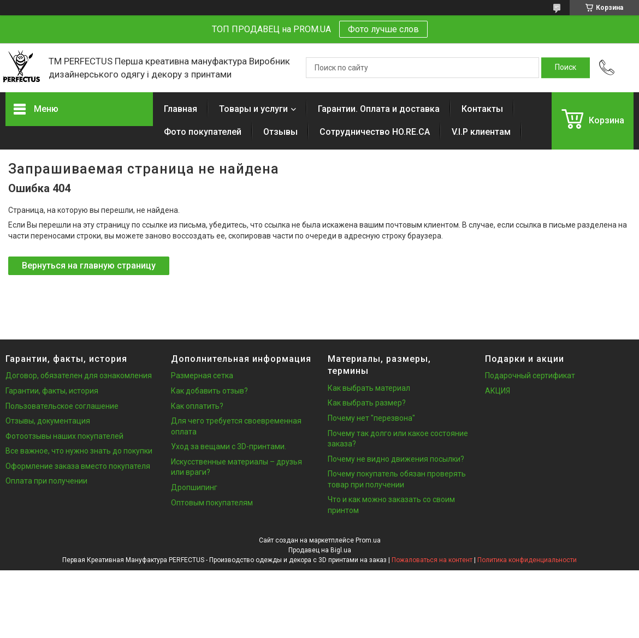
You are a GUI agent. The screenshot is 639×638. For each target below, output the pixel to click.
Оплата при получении (46, 480)
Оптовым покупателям (212, 502)
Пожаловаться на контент (432, 560)
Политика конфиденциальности (527, 560)
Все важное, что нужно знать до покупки (78, 450)
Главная (180, 109)
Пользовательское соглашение (62, 406)
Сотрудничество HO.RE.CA (374, 132)
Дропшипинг (194, 487)
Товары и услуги (253, 109)
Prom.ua (368, 540)
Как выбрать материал (369, 388)
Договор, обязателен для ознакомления (78, 375)
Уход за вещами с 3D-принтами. (228, 446)
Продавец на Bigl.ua (319, 550)
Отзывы (280, 132)
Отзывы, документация (47, 420)
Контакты (482, 109)
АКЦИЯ (497, 390)
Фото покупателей (202, 132)
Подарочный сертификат (530, 375)
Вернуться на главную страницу (89, 265)
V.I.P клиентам (481, 132)
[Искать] (565, 67)
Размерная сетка (202, 375)
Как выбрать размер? (367, 402)
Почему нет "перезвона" (371, 418)
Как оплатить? (197, 406)
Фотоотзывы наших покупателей (64, 436)
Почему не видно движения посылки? (396, 459)
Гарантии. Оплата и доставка (379, 109)
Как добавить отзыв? (209, 390)
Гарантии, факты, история (51, 390)
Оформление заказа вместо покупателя (77, 466)
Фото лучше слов (383, 29)
